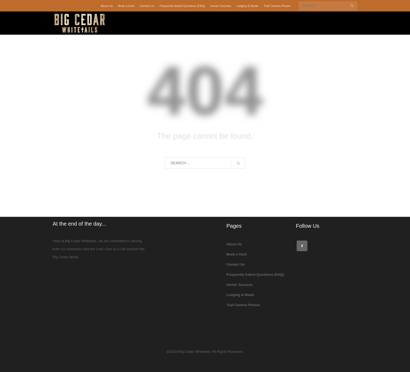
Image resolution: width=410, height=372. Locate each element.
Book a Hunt (126, 5)
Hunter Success (220, 5)
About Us (107, 5)
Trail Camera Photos (277, 5)
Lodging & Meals (247, 5)
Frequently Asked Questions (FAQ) (182, 5)
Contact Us (147, 5)
